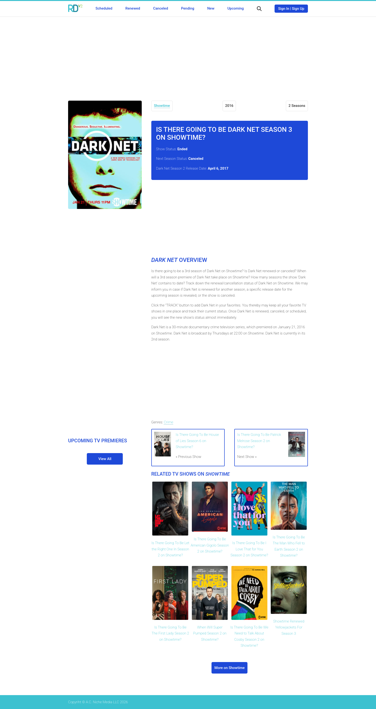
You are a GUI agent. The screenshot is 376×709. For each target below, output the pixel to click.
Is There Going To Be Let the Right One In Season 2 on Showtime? (170, 549)
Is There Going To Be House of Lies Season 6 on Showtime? (197, 440)
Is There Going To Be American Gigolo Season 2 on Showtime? (210, 545)
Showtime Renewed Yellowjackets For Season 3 (288, 627)
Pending (187, 8)
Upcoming (235, 8)
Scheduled (103, 8)
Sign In (283, 8)
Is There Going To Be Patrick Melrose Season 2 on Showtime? (259, 440)
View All (104, 459)
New (210, 8)
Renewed (132, 8)
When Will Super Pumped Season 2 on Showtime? (210, 633)
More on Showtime (229, 668)
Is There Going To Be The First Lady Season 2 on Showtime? (170, 633)
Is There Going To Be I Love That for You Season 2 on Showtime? (249, 549)
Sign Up (298, 8)
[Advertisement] (188, 55)
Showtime (162, 106)
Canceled (160, 8)
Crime (168, 422)
